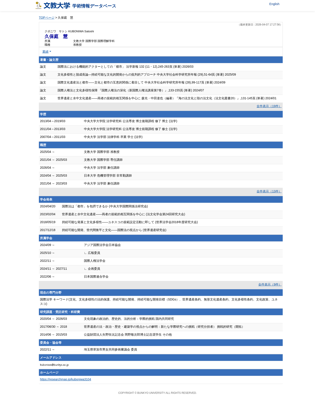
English (274, 4)
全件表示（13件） (269, 191)
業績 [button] (45, 51)
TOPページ (46, 17)
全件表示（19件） (269, 106)
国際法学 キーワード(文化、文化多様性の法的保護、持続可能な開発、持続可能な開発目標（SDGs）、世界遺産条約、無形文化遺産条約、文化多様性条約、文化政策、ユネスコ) (159, 302)
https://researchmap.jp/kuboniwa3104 (65, 379)
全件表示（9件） (270, 284)
